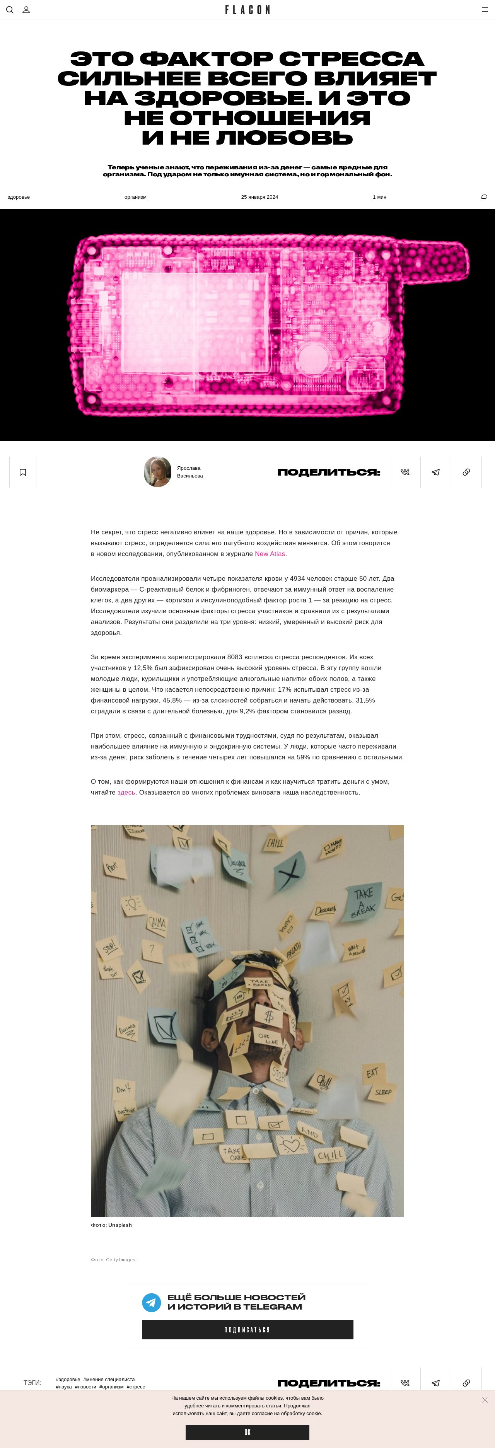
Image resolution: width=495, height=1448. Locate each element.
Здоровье (19, 197)
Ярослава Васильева (190, 472)
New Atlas (270, 554)
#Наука (64, 1387)
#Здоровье (68, 1379)
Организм (136, 197)
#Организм (111, 1387)
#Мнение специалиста (109, 1379)
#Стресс (136, 1387)
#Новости (85, 1387)
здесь (126, 792)
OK (247, 1433)
